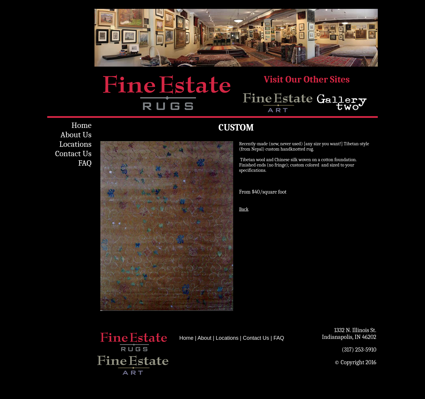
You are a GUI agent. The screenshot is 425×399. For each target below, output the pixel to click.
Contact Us (73, 153)
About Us (76, 134)
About (204, 338)
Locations (75, 144)
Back (244, 209)
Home (81, 125)
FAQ (84, 163)
